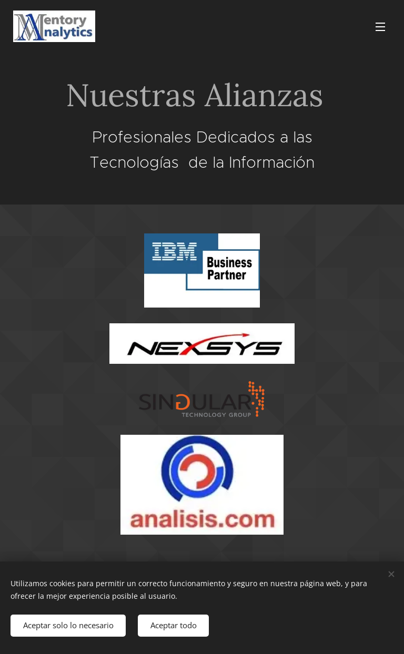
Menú (380, 26)
